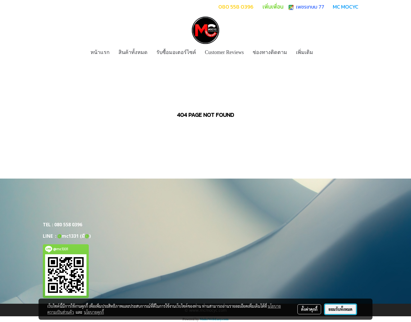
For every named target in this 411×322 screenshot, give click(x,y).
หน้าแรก (100, 52)
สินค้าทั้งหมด (133, 52)
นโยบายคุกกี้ (94, 312)
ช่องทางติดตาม (270, 52)
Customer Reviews (224, 52)
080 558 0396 (68, 224)
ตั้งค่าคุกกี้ (309, 309)
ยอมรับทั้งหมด (340, 309)
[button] (322, 52)
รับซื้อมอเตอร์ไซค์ (176, 52)
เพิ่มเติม (304, 52)
